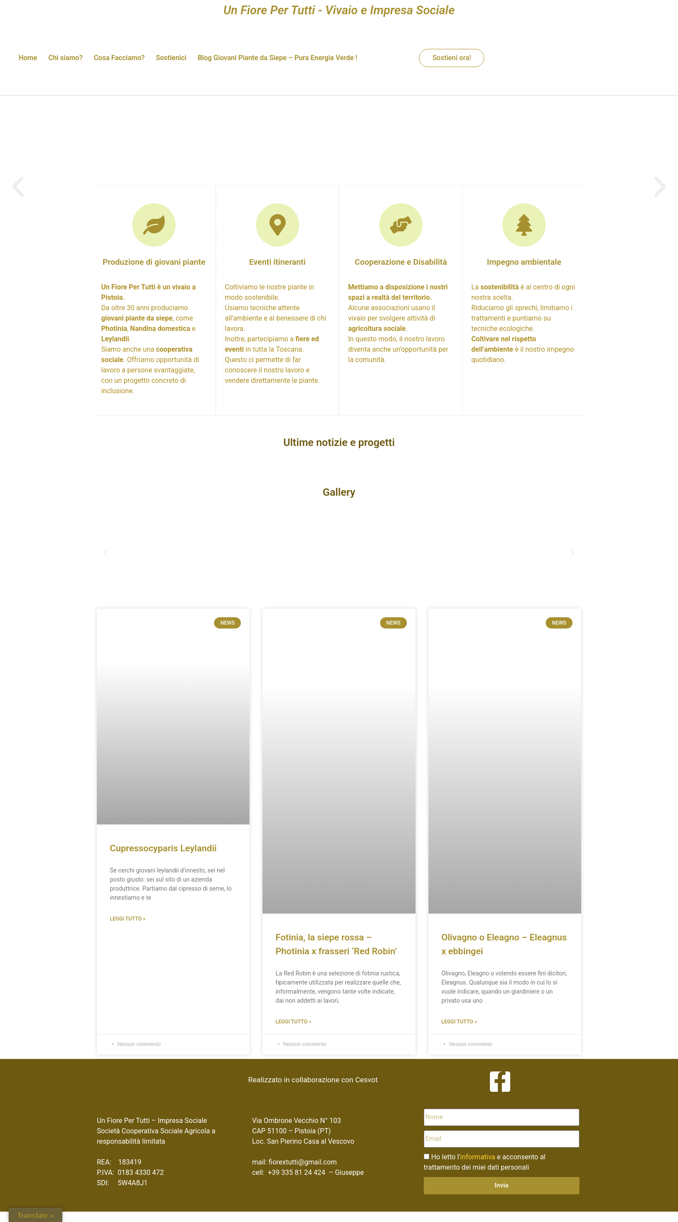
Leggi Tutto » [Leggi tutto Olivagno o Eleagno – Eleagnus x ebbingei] (459, 1022)
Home (28, 58)
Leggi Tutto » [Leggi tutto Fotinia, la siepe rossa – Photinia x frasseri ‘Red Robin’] (293, 1022)
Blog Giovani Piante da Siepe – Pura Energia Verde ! (277, 58)
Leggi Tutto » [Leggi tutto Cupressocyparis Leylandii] (128, 919)
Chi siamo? (65, 58)
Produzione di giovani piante (153, 262)
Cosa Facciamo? (119, 58)
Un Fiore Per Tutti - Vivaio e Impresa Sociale (338, 10)
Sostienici (171, 58)
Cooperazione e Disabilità (401, 262)
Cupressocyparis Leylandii (163, 848)
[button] (105, 552)
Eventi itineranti (277, 262)
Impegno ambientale (524, 262)
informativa (477, 1157)
